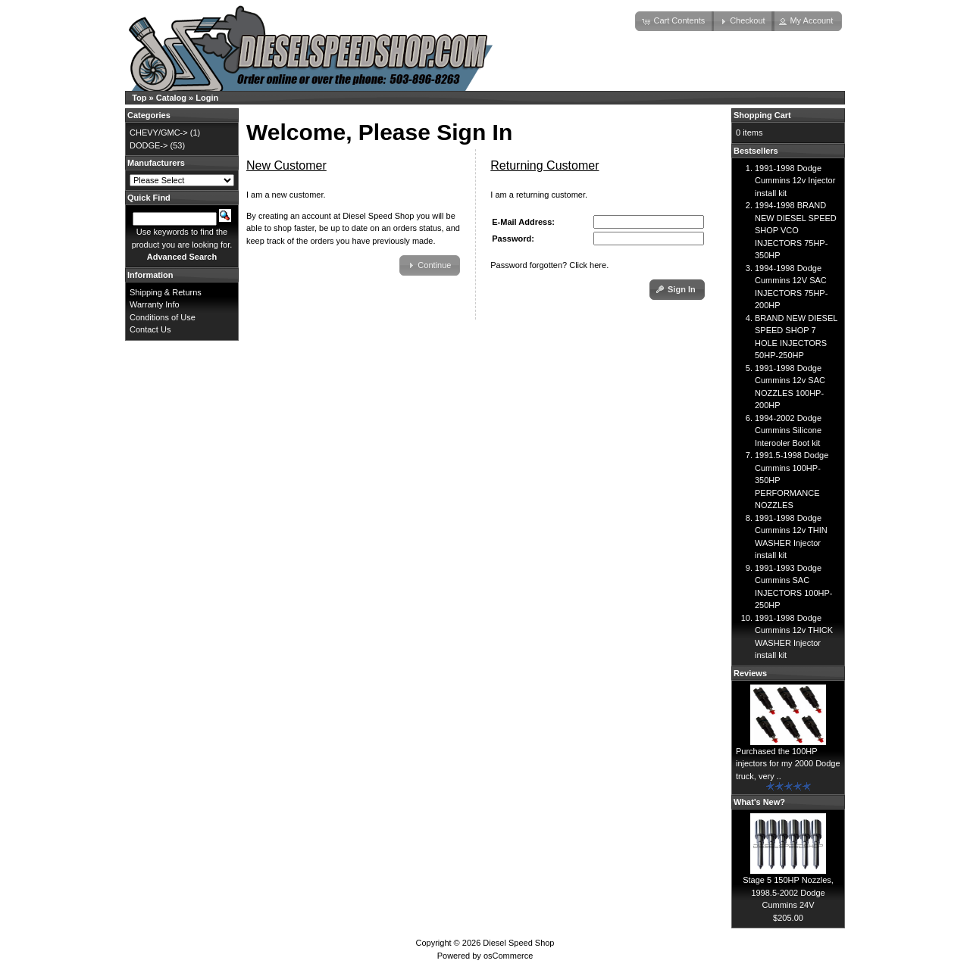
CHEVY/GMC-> (159, 132)
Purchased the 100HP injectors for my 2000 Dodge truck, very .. (788, 764)
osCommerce (508, 955)
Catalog (171, 97)
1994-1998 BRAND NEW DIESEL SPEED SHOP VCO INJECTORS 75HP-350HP (796, 230)
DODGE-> (148, 145)
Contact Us (150, 329)
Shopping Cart (762, 115)
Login (207, 97)
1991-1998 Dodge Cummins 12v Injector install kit (795, 181)
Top (139, 97)
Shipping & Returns (166, 292)
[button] (674, 21)
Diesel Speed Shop (518, 942)
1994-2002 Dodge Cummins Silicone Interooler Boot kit (788, 430)
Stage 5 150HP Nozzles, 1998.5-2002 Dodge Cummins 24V (788, 892)
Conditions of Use (163, 317)
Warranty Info (155, 304)
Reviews (750, 673)
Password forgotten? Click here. (549, 265)
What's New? (759, 801)
